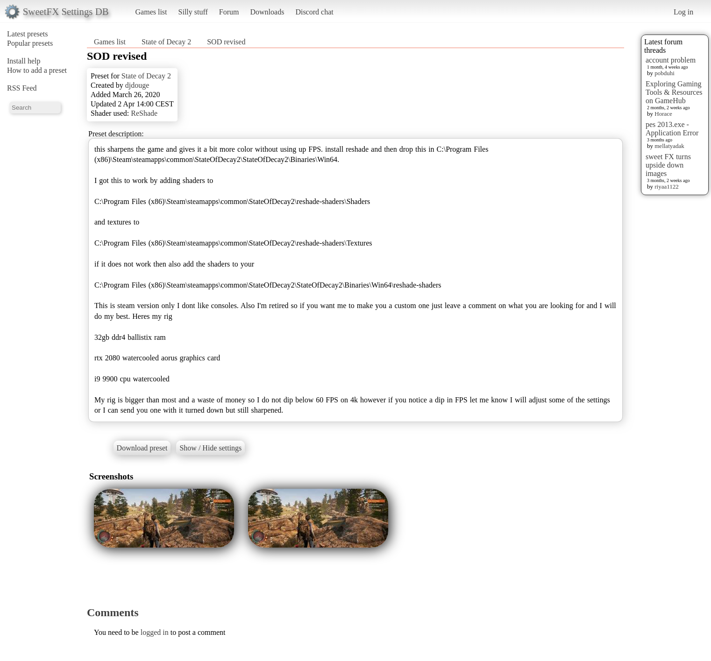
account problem (671, 60)
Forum (229, 12)
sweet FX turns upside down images (668, 165)
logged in (155, 632)
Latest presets (27, 34)
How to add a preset (37, 70)
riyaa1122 (666, 186)
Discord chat (314, 12)
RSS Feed (22, 88)
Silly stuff (193, 12)
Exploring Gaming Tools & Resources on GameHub (674, 92)
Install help (24, 61)
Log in (683, 12)
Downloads (267, 12)
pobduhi (664, 73)
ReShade (144, 113)
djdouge (137, 85)
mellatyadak (669, 145)
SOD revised (226, 42)
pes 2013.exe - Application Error (672, 128)
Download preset (142, 448)
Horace (663, 113)
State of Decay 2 (166, 42)
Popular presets (30, 43)
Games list (151, 12)
